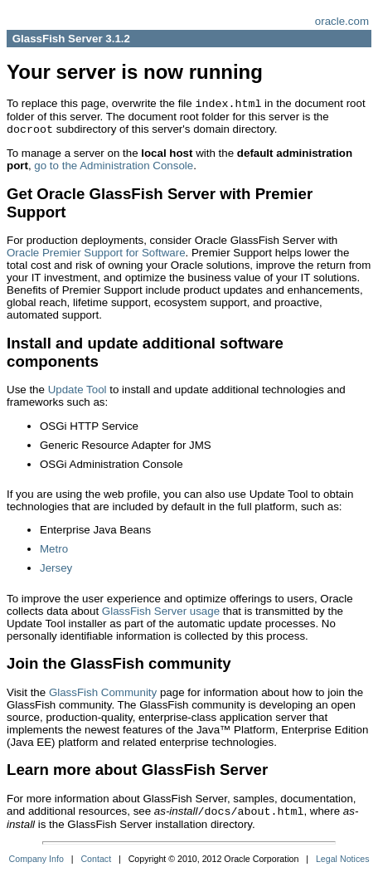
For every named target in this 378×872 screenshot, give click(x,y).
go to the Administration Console (113, 165)
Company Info (36, 859)
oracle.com (342, 21)
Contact (95, 859)
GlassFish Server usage (161, 611)
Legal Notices (343, 859)
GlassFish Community (103, 692)
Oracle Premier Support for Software (96, 252)
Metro (54, 549)
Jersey (56, 568)
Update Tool (77, 389)
